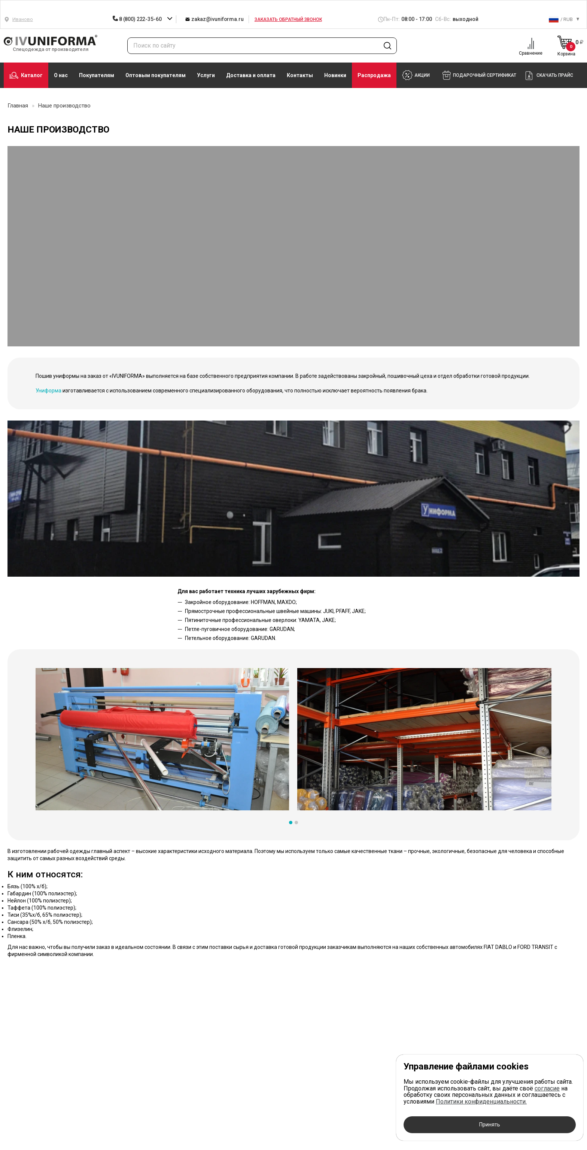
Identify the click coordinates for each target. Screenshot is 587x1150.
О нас (61, 75)
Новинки (335, 75)
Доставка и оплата (251, 75)
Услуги (206, 75)
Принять (489, 1125)
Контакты (300, 75)
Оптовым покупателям (155, 75)
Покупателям (96, 75)
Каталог (26, 75)
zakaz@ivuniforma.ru (214, 19)
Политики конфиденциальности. (481, 1101)
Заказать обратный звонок (288, 19)
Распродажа (374, 75)
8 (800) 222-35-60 (137, 19)
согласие (547, 1088)
